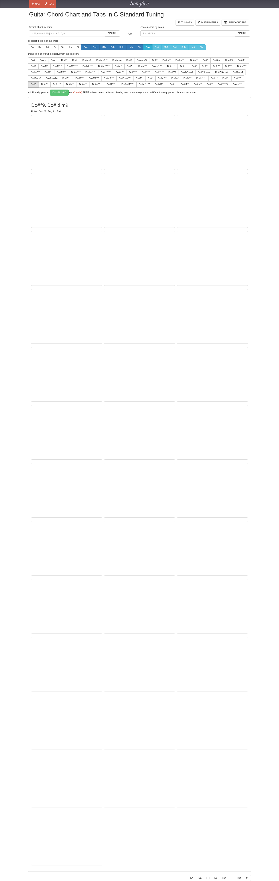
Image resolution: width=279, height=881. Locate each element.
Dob (86, 47)
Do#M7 (241, 66)
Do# (148, 47)
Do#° (75, 60)
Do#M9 (159, 84)
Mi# (166, 47)
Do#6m (216, 60)
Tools (49, 3)
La (70, 47)
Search (112, 33)
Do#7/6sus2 (187, 72)
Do (32, 47)
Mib (104, 47)
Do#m (43, 60)
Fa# (175, 47)
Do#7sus (125, 78)
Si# (201, 47)
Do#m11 (127, 84)
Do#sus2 (86, 60)
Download (59, 92)
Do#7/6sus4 (204, 72)
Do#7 (33, 66)
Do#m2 (194, 60)
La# (193, 47)
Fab (112, 47)
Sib (139, 47)
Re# (157, 47)
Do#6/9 (229, 60)
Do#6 (205, 60)
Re (39, 47)
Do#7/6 (172, 72)
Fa (54, 47)
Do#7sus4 (237, 72)
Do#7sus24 (52, 78)
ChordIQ (77, 92)
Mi (47, 47)
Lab (131, 47)
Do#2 (155, 60)
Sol (62, 47)
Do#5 (129, 60)
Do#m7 (35, 72)
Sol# (183, 47)
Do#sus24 (142, 60)
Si (78, 47)
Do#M (242, 60)
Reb (95, 47)
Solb (121, 47)
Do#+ (53, 60)
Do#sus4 (116, 60)
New (36, 3)
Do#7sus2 (35, 78)
